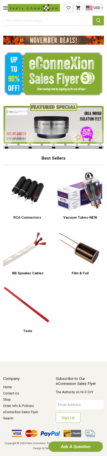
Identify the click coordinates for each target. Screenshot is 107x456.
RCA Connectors (27, 217)
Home (7, 387)
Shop (7, 400)
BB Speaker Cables (27, 273)
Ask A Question (75, 446)
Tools (27, 331)
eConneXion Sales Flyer (20, 412)
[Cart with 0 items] (78, 8)
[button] (53, 40)
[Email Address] (80, 404)
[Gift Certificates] (68, 8)
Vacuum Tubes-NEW (79, 217)
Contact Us (11, 393)
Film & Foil (80, 273)
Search (8, 418)
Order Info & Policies (18, 406)
